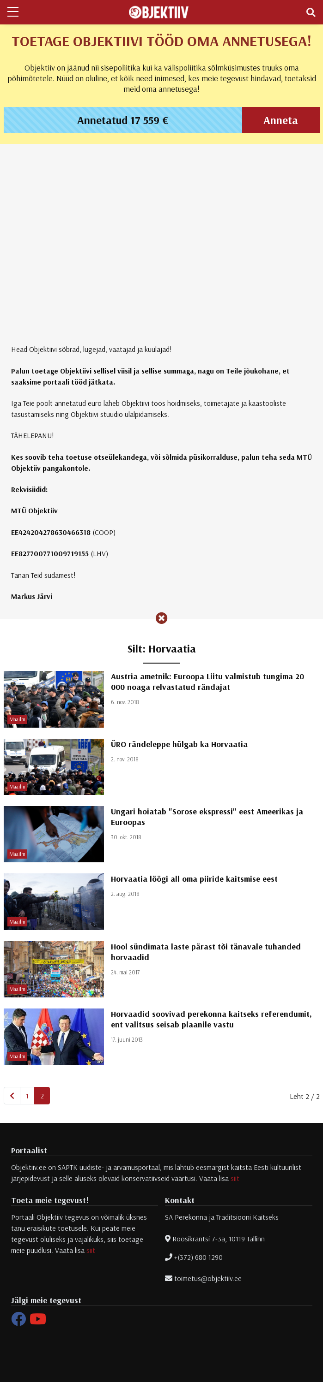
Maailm (17, 719)
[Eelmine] (12, 1095)
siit (235, 1178)
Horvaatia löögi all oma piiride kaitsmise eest (194, 878)
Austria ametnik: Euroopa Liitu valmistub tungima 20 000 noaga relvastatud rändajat (207, 681)
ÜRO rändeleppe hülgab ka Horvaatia (179, 744)
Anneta (280, 120)
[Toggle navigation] (311, 12)
